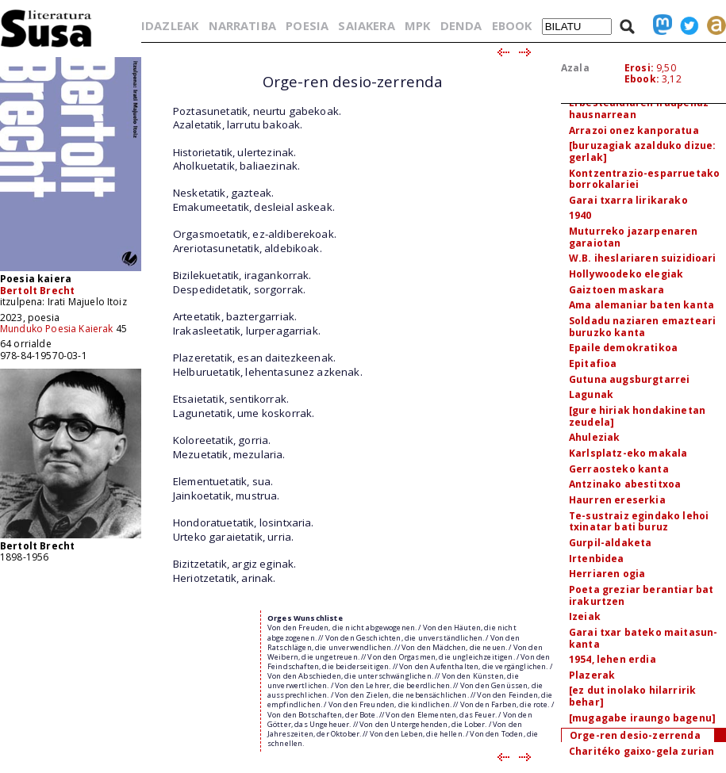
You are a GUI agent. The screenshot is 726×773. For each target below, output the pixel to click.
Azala (575, 68)
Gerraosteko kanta (619, 469)
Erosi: (639, 68)
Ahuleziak (594, 437)
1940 (580, 215)
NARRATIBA (242, 25)
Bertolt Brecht (37, 290)
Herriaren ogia (607, 573)
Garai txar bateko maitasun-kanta (643, 638)
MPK (417, 25)
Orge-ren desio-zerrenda (635, 735)
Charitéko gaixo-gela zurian (641, 751)
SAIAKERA (366, 25)
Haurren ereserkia (617, 500)
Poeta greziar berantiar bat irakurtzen (641, 595)
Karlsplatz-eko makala (628, 453)
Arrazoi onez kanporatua (634, 130)
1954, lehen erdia (612, 659)
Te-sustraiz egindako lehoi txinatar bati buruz (639, 521)
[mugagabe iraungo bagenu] (642, 718)
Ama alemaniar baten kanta (641, 305)
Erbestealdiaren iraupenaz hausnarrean (639, 108)
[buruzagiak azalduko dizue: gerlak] (642, 151)
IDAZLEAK (169, 25)
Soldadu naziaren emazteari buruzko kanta (642, 326)
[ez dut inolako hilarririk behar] (632, 696)
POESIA (307, 25)
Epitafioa (593, 363)
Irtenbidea (596, 558)
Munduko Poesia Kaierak (56, 328)
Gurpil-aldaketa (610, 542)
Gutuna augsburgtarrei (629, 379)
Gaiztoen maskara (617, 290)
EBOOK (512, 25)
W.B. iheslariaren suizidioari (642, 258)
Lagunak (591, 394)
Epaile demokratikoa (623, 347)
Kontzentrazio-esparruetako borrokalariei (644, 179)
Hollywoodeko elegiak (626, 274)
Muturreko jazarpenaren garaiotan (633, 237)
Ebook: (641, 79)
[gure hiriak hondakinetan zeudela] (637, 416)
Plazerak (592, 675)
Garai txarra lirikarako (628, 200)
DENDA (461, 25)
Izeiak (585, 616)
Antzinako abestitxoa (625, 484)
